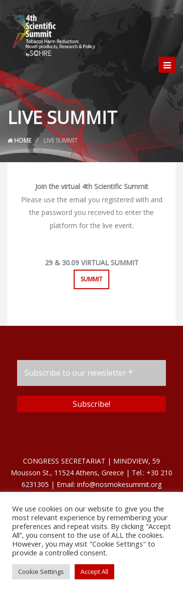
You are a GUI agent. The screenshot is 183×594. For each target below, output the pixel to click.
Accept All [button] (94, 571)
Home (19, 140)
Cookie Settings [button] (41, 571)
